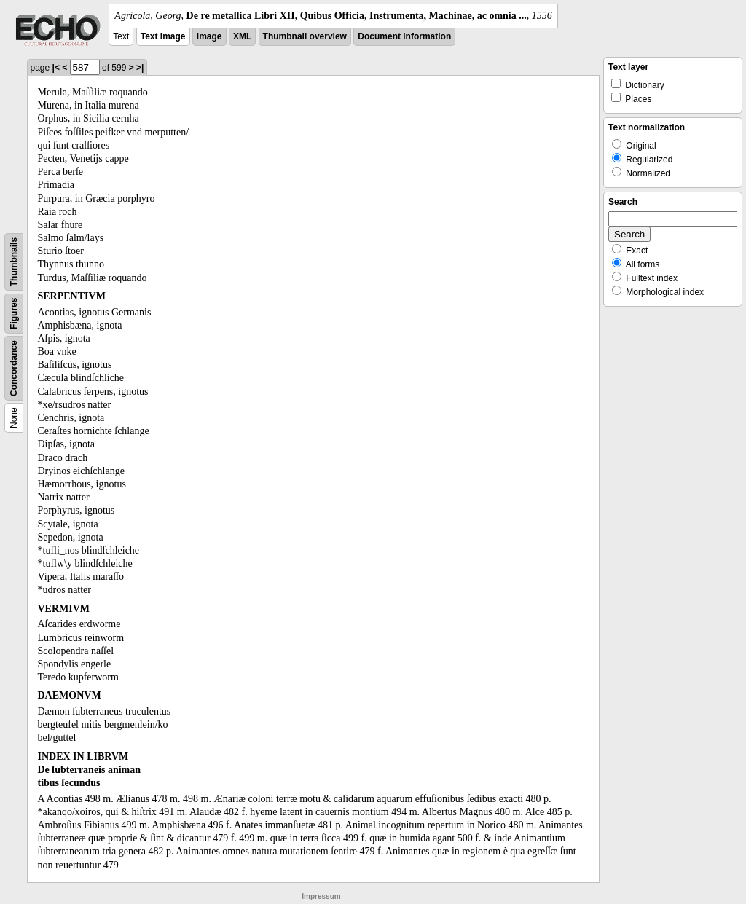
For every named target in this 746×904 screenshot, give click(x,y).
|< (56, 68)
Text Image (163, 36)
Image (209, 36)
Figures (14, 313)
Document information (404, 36)
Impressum (321, 896)
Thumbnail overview (305, 36)
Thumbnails (14, 261)
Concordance (14, 368)
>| (140, 68)
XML (242, 36)
